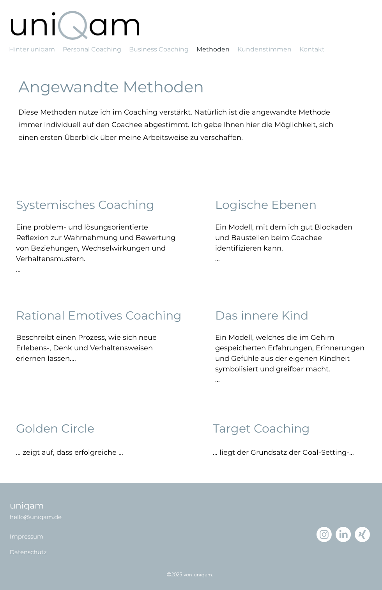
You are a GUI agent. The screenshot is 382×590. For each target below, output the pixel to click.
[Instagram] (324, 534)
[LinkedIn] (343, 534)
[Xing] (362, 534)
